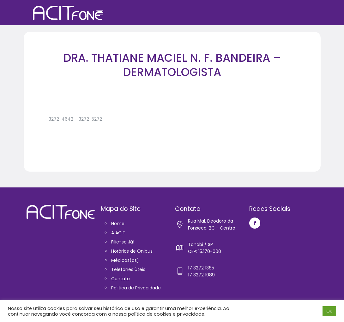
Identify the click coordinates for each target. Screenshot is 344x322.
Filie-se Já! (122, 242)
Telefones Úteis (128, 269)
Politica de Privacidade (136, 288)
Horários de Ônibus (132, 251)
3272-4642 (61, 119)
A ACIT (118, 233)
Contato (120, 278)
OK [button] (329, 311)
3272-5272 (90, 119)
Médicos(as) (125, 260)
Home (117, 223)
